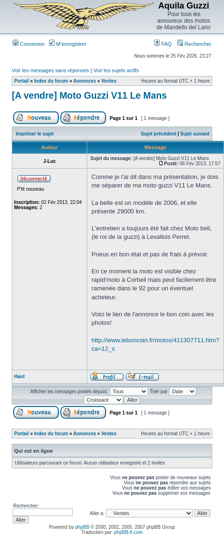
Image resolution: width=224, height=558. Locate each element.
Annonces (84, 81)
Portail (21, 81)
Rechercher (194, 44)
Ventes (108, 81)
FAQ (163, 44)
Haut (19, 376)
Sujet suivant (194, 133)
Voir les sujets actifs (116, 70)
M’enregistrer (67, 44)
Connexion (29, 44)
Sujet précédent (158, 133)
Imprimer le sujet (35, 133)
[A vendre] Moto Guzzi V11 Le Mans (89, 95)
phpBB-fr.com (128, 532)
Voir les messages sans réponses (50, 70)
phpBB (82, 527)
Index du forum (51, 81)
